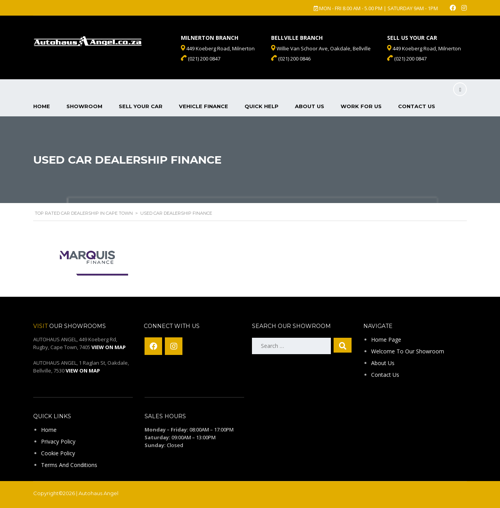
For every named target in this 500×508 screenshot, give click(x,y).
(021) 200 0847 (407, 58)
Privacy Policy (58, 441)
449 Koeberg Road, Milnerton (424, 48)
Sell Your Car (140, 106)
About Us (309, 106)
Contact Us (416, 106)
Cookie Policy (58, 453)
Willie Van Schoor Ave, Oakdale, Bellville (321, 48)
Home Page (386, 339)
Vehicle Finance (203, 106)
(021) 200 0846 (291, 58)
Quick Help (262, 106)
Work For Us (361, 106)
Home (41, 106)
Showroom (84, 106)
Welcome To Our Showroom (407, 351)
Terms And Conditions (69, 465)
